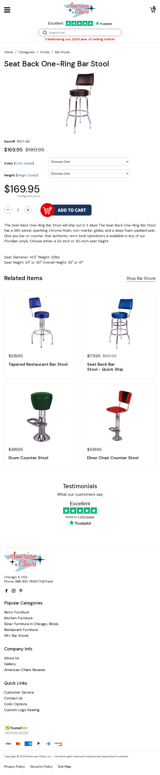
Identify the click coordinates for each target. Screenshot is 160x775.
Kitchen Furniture (18, 618)
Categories (27, 52)
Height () (21, 175)
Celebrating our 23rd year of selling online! (80, 39)
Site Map (64, 766)
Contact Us (13, 698)
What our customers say (80, 494)
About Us (11, 658)
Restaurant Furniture (21, 630)
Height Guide (27, 175)
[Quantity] (18, 210)
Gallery (10, 664)
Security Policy (41, 766)
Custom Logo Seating (22, 710)
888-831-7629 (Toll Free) (34, 581)
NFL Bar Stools (16, 635)
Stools (45, 52)
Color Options (15, 704)
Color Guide (23, 163)
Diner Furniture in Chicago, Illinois (31, 624)
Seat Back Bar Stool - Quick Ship (105, 367)
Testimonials (80, 486)
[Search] (84, 32)
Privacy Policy (14, 766)
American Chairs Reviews (24, 670)
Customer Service (19, 692)
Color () (19, 163)
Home (9, 52)
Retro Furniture (16, 612)
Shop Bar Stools (141, 278)
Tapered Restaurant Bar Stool (38, 364)
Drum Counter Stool (28, 457)
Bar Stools (62, 52)
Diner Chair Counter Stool (113, 457)
